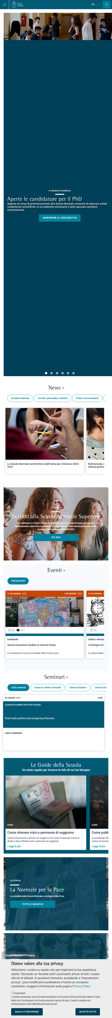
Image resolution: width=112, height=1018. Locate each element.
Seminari (56, 676)
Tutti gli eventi (18, 580)
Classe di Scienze (77, 686)
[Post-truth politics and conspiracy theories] (53, 721)
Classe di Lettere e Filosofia (47, 686)
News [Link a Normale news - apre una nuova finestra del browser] (56, 388)
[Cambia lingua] (98, 4)
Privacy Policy (81, 986)
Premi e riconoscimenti (87, 398)
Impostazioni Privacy (20, 955)
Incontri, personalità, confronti (52, 398)
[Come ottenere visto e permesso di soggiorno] (45, 811)
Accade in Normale (20, 398)
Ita (93, 4)
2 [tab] (51, 373)
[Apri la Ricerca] (106, 4)
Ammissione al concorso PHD (60, 218)
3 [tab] (57, 373)
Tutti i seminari (18, 686)
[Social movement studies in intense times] (44, 624)
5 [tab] (68, 373)
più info (56, 537)
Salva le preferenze (27, 1012)
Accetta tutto (87, 1012)
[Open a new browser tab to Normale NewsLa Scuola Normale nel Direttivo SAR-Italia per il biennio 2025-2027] (44, 441)
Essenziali (19, 993)
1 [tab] (46, 373)
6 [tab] (73, 373)
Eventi (56, 570)
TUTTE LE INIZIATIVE (32, 903)
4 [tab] (62, 373)
